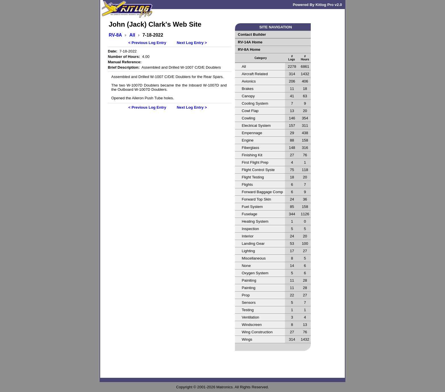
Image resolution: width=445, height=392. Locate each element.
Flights (247, 184)
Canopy (248, 96)
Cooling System (255, 103)
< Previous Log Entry (147, 43)
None (246, 266)
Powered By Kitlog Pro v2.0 (317, 5)
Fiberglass (250, 148)
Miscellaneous (254, 258)
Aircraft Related (255, 74)
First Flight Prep (255, 162)
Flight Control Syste (258, 170)
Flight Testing (253, 177)
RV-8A (115, 35)
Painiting (249, 280)
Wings (247, 339)
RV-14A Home (250, 42)
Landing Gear (253, 243)
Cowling (248, 118)
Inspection (250, 229)
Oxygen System (255, 273)
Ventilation (250, 317)
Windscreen (252, 325)
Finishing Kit (252, 155)
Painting (248, 288)
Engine (248, 140)
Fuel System (252, 207)
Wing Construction (257, 332)
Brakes (247, 89)
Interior (247, 236)
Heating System (255, 221)
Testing (248, 310)
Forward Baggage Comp (262, 192)
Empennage (252, 133)
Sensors (249, 302)
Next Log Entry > (192, 43)
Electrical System (256, 125)
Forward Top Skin (256, 199)
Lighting (248, 251)
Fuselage (249, 214)
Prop (246, 295)
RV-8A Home (249, 49)
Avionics (249, 81)
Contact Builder (252, 34)
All (132, 35)
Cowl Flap (250, 111)
